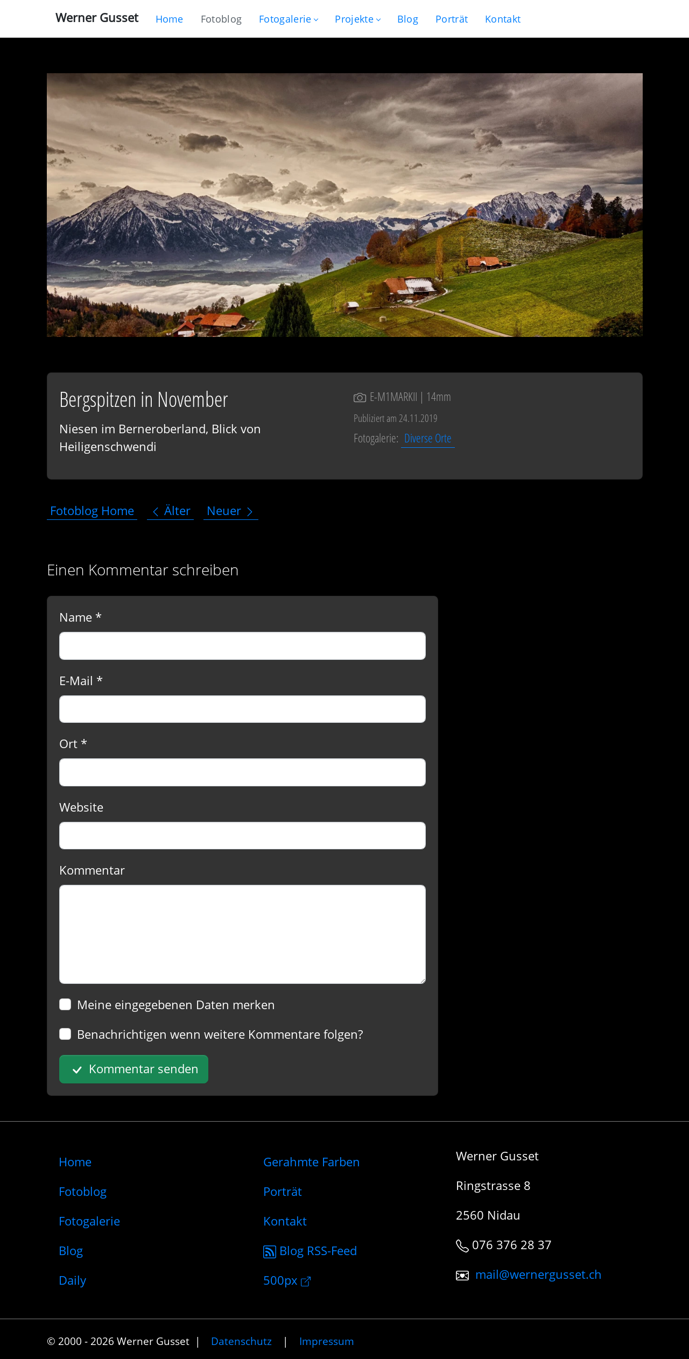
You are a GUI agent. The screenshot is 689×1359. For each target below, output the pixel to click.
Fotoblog (83, 1191)
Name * (80, 617)
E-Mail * (81, 680)
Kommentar (92, 870)
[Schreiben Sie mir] (502, 19)
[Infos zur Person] (451, 19)
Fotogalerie (288, 18)
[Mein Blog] (408, 19)
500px (287, 1280)
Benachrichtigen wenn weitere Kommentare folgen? (220, 1034)
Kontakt (285, 1221)
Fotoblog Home (92, 510)
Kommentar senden (133, 1069)
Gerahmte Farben (311, 1161)
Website (81, 807)
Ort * (73, 743)
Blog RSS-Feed (310, 1250)
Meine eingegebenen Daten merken (176, 1004)
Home (75, 1161)
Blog (71, 1250)
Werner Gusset (96, 17)
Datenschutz (241, 1341)
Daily (72, 1280)
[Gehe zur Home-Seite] (169, 19)
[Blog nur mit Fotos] (221, 19)
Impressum (326, 1341)
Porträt (282, 1191)
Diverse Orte (428, 437)
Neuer (231, 510)
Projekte (357, 18)
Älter (170, 510)
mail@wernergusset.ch (538, 1274)
